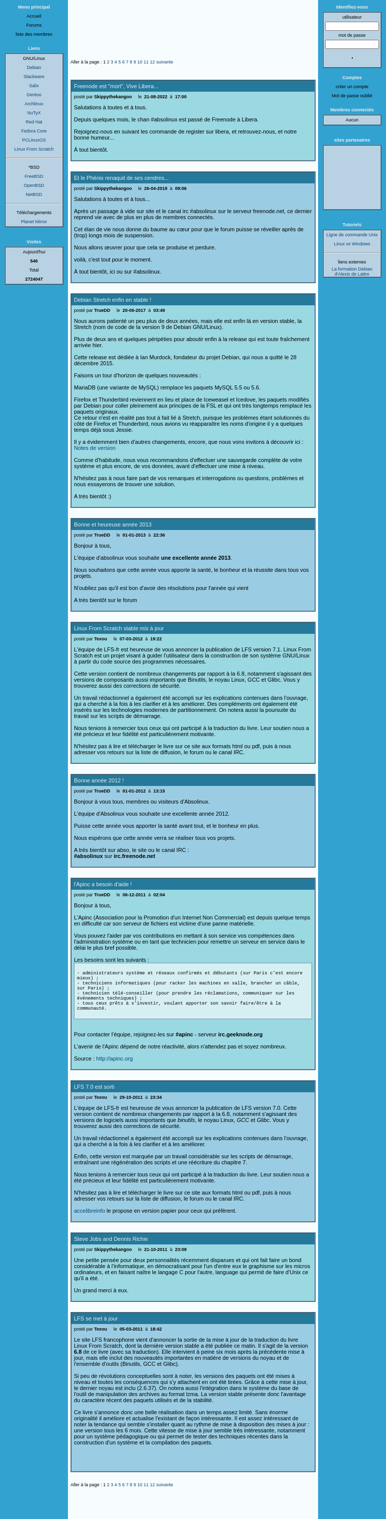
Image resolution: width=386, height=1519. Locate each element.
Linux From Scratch (33, 149)
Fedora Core (34, 131)
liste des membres (34, 34)
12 (152, 61)
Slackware (34, 76)
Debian (34, 67)
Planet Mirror (34, 221)
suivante (164, 61)
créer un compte (352, 86)
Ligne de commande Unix (351, 234)
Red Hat (34, 121)
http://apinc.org (114, 1074)
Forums (34, 25)
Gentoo (34, 94)
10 (139, 61)
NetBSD (34, 194)
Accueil (34, 16)
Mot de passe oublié (352, 95)
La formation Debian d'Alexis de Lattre (352, 272)
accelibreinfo (89, 1226)
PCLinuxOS (34, 140)
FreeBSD (34, 176)
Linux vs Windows (352, 243)
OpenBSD (34, 185)
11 (145, 61)
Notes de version (95, 448)
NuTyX (34, 112)
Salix (34, 85)
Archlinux (34, 103)
